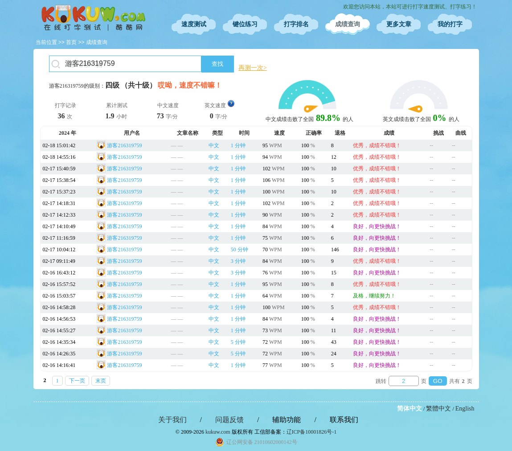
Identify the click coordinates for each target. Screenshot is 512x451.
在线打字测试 (94, 18)
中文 (214, 145)
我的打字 (450, 24)
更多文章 (398, 24)
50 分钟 (239, 249)
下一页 (77, 381)
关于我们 (172, 419)
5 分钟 (238, 342)
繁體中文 (438, 408)
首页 (71, 42)
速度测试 (193, 24)
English (465, 408)
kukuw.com (217, 432)
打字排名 (296, 24)
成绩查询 (347, 24)
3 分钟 (238, 261)
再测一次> (252, 67)
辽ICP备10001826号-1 (312, 432)
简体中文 (409, 408)
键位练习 (245, 24)
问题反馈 (229, 419)
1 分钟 (238, 145)
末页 (100, 381)
